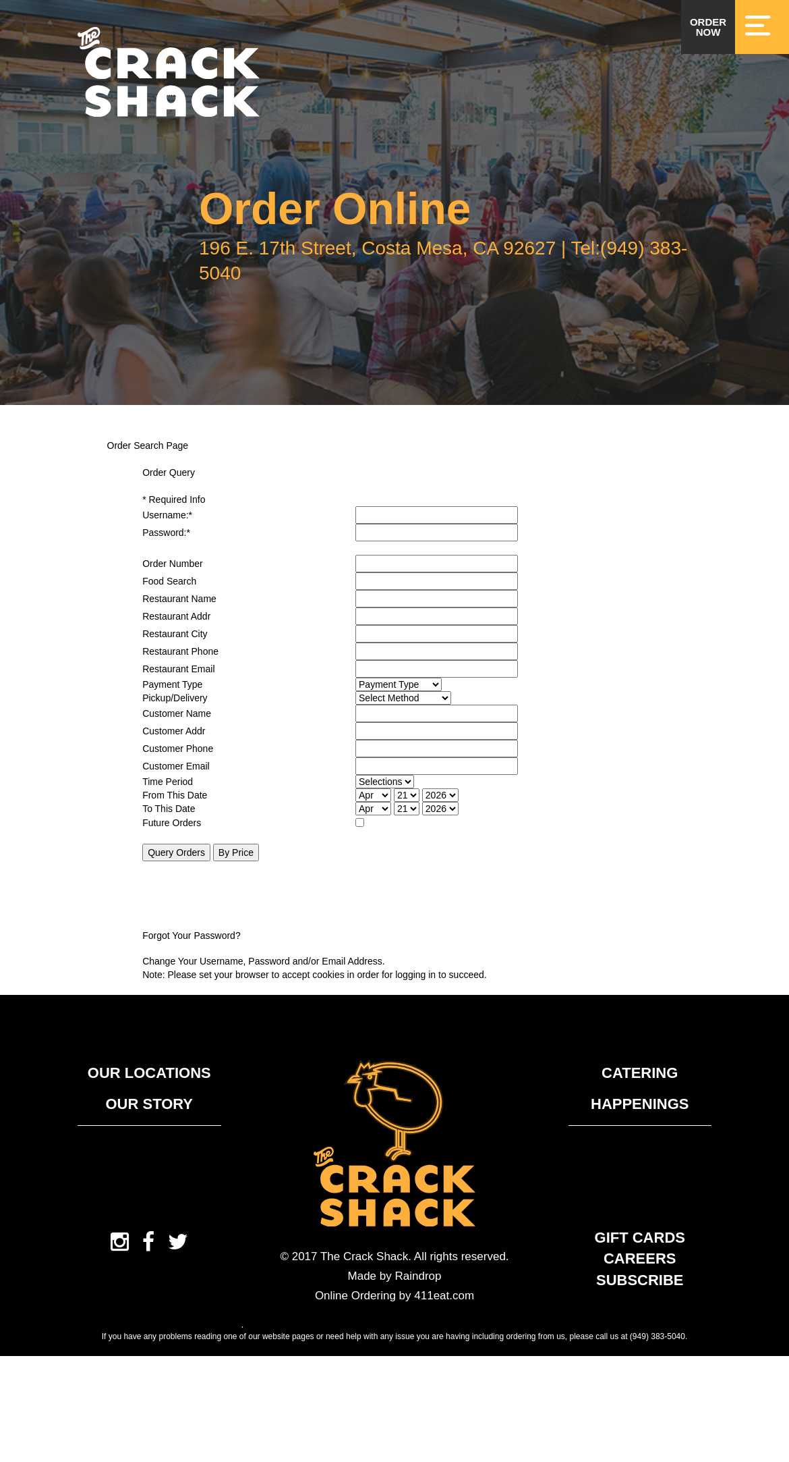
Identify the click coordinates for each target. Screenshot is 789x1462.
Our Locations (149, 1072)
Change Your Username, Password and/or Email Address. (263, 961)
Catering (640, 1072)
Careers (640, 1258)
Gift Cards (640, 1237)
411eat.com (444, 1295)
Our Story (149, 1103)
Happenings (640, 1103)
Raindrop (417, 1276)
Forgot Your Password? (191, 935)
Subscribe (640, 1280)
